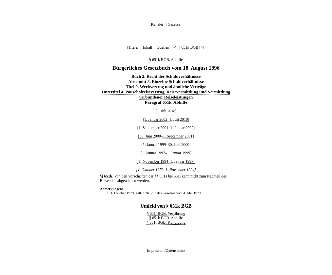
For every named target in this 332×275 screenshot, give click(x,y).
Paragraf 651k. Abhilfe (166, 102)
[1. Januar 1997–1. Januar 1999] (166, 153)
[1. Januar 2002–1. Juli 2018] (166, 119)
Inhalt (147, 47)
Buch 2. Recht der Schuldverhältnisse (166, 76)
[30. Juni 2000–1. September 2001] (166, 136)
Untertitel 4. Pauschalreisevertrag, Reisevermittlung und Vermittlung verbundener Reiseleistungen (166, 94)
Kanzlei (157, 24)
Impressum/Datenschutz (166, 250)
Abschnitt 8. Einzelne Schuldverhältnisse (166, 81)
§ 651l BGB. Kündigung (166, 222)
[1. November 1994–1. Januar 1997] (166, 161)
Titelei (133, 47)
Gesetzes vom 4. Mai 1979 (182, 193)
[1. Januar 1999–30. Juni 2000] (165, 144)
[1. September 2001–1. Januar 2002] (166, 128)
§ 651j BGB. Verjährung (166, 213)
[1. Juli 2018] (166, 111)
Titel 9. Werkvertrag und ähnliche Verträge (166, 86)
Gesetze (174, 24)
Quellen (163, 47)
